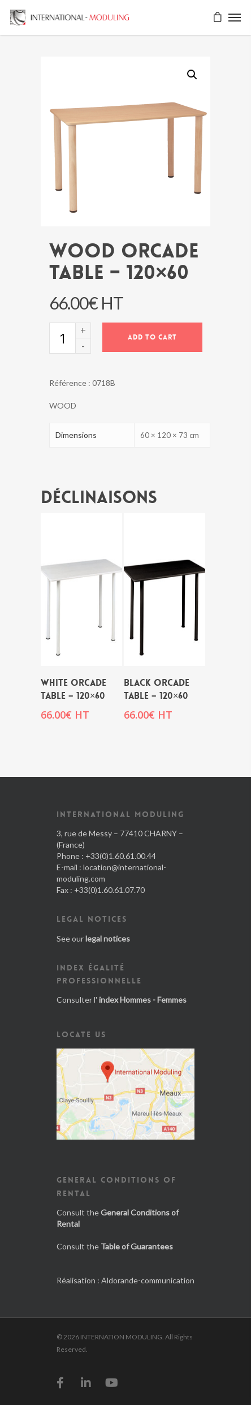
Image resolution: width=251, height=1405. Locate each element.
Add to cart (152, 337)
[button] (192, 75)
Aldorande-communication (147, 1280)
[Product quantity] (62, 338)
